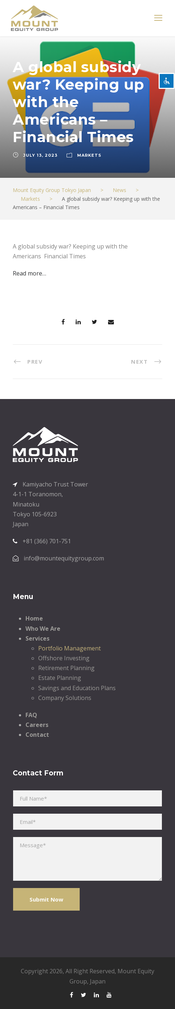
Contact (37, 735)
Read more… (29, 273)
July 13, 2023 (40, 155)
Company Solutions (64, 698)
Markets (89, 155)
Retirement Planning (66, 668)
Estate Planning (59, 678)
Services (37, 638)
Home (34, 618)
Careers (36, 725)
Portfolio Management (69, 648)
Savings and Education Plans (77, 688)
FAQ (31, 715)
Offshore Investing (64, 658)
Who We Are (42, 629)
